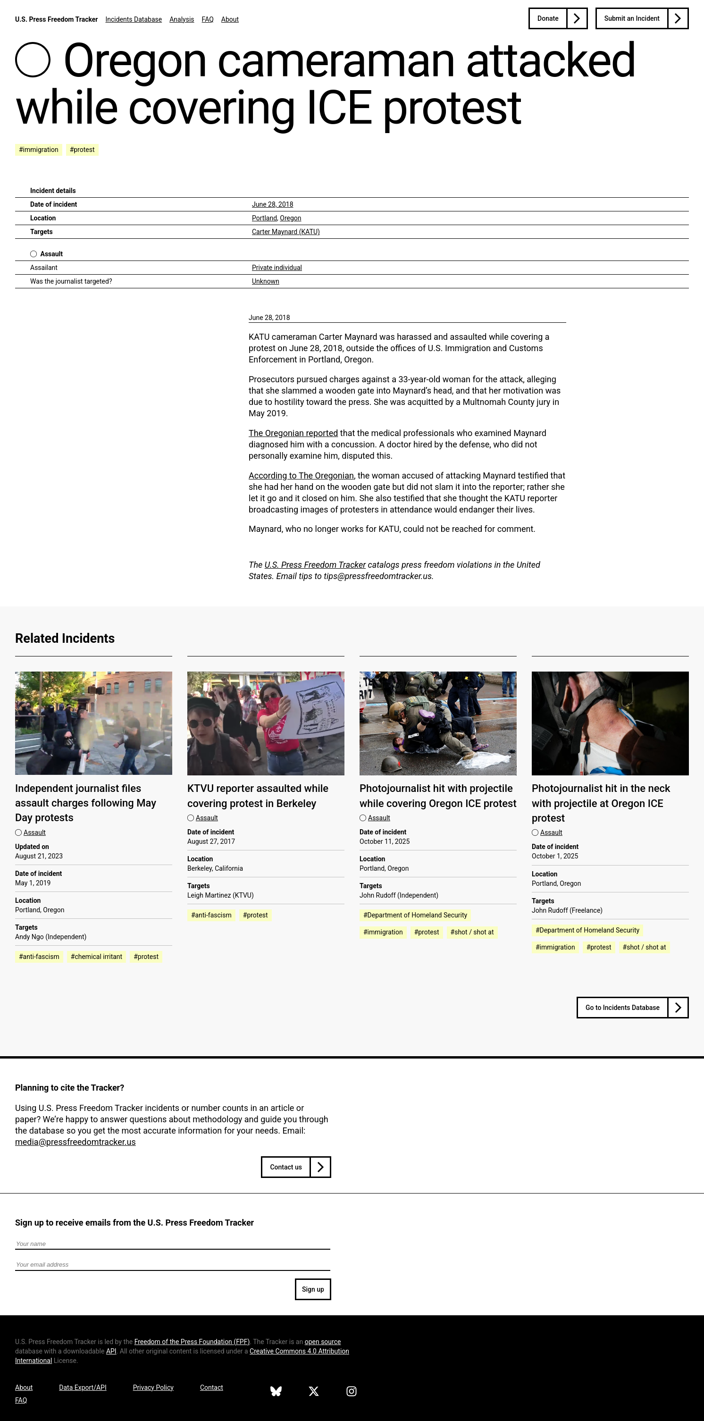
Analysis (181, 19)
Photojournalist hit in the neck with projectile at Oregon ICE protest (601, 803)
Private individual (277, 267)
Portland (264, 218)
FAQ (208, 19)
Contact (211, 1387)
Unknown (265, 281)
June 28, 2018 (272, 204)
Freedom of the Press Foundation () (192, 1341)
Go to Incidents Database (623, 1007)
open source (323, 1341)
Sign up (313, 1289)
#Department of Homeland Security (415, 915)
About (230, 19)
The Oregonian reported (293, 433)
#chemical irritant (96, 956)
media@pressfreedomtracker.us (75, 1142)
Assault (51, 254)
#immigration (39, 149)
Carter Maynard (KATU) (286, 231)
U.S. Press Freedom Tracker (56, 19)
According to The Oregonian (301, 475)
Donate (548, 18)
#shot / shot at (472, 932)
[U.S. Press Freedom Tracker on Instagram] (351, 1393)
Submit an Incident (632, 18)
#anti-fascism (39, 956)
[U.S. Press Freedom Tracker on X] (313, 1393)
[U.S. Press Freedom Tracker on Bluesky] (276, 1393)
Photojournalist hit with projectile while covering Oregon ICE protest (438, 795)
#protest (82, 149)
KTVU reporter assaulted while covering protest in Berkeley (257, 795)
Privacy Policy (153, 1387)
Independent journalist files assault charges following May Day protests (85, 803)
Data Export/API (82, 1387)
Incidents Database (133, 19)
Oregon (290, 218)
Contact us (286, 1167)
